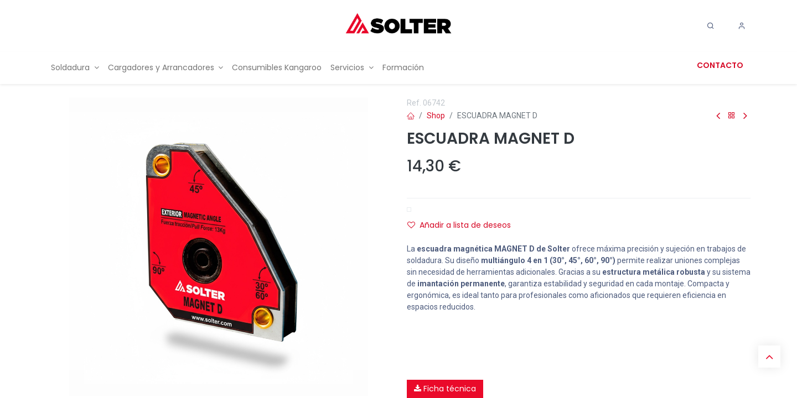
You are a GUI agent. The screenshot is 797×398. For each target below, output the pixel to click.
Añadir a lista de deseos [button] (459, 225)
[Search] (711, 25)
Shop (436, 115)
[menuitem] (74, 67)
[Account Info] (742, 25)
